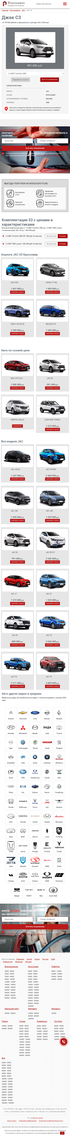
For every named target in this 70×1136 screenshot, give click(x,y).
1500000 (13, 984)
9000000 (7, 997)
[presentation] (19, 166)
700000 (35, 976)
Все (3, 1058)
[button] (3, 236)
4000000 (7, 992)
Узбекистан (7, 962)
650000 (12, 973)
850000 (12, 976)
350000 (35, 971)
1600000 (7, 987)
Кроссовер (33, 966)
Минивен (32, 1009)
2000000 (7, 989)
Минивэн (55, 1009)
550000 (7, 973)
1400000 (36, 987)
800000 (35, 979)
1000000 (12, 979)
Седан (22, 1021)
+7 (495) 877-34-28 (36, 1118)
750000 (7, 976)
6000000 (7, 995)
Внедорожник (11, 966)
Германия (20, 959)
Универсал (42, 1021)
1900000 (30, 995)
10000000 (31, 1005)
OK (62, 1133)
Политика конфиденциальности (51, 1121)
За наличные (51, 236)
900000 (7, 979)
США (53, 959)
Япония (28, 962)
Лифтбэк (55, 966)
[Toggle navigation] (65, 3)
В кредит (62, 236)
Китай (29, 959)
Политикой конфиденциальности (49, 155)
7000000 (36, 1000)
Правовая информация (27, 1121)
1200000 (13, 981)
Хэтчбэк (58, 1021)
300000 (30, 971)
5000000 (13, 992)
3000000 (13, 989)
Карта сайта (11, 1121)
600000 (21, 1031)
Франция (19, 962)
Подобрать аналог (21, 80)
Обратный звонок (43, 4)
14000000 (13, 997)
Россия (45, 959)
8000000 (13, 995)
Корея (37, 959)
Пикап (5, 1021)
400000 (7, 971)
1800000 (13, 987)
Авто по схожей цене (49, 79)
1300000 (7, 984)
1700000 (30, 992)
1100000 (7, 981)
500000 (12, 971)
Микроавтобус (12, 1009)
